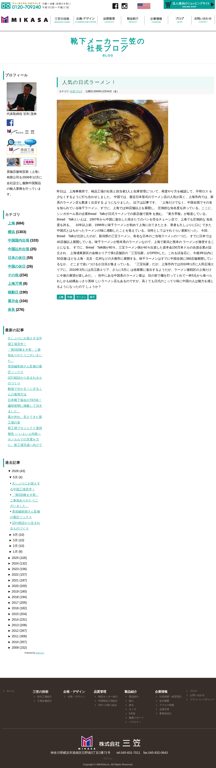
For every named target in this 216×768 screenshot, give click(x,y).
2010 (13, 642)
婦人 (131, 700)
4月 (13, 534)
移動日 (13, 292)
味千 (92, 297)
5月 (13, 477)
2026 (13, 471)
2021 (13, 580)
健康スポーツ (136, 717)
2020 (13, 586)
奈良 (12, 310)
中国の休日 (17, 266)
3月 (13, 540)
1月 (13, 551)
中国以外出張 (19, 249)
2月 (13, 546)
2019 (13, 591)
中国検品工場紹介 (108, 700)
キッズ (132, 709)
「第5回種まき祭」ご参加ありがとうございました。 (24, 500)
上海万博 (15, 283)
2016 (13, 608)
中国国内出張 (19, 240)
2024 (13, 563)
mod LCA (40, 653)
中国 (69, 297)
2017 (13, 602)
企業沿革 (164, 709)
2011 (13, 636)
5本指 (132, 713)
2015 (13, 614)
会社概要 (164, 700)
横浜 (12, 232)
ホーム (10, 691)
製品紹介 (134, 696)
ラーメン (81, 297)
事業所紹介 (165, 713)
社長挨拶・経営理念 (170, 696)
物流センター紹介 (108, 696)
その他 (13, 275)
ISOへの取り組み (107, 705)
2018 (13, 597)
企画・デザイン (76, 696)
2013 (13, 625)
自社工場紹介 (44, 696)
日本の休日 (17, 258)
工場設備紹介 (44, 700)
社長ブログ (76, 91)
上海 (12, 223)
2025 (13, 558)
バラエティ (135, 722)
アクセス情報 (166, 705)
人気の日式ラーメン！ (89, 82)
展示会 (13, 301)
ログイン (108, 758)
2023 (13, 569)
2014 (13, 619)
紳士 (131, 705)
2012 (13, 630)
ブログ (193, 691)
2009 (13, 647)
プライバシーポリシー (202, 699)
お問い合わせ (197, 695)
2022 (13, 574)
